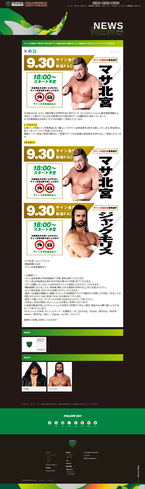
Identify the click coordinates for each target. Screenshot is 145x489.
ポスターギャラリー (50, 470)
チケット (49, 459)
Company (41, 480)
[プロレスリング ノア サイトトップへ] (14, 4)
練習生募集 (69, 466)
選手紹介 (68, 452)
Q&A (67, 460)
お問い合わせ (69, 469)
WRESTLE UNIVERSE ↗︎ (90, 458)
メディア (49, 457)
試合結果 (48, 468)
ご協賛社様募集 (71, 474)
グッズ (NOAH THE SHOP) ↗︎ (91, 452)
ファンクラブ (87, 455)
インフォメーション (51, 455)
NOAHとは (68, 463)
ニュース (33, 404)
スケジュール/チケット (51, 465)
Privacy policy (50, 480)
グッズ (48, 461)
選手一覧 (69, 457)
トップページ (25, 404)
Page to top (138, 471)
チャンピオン (70, 455)
